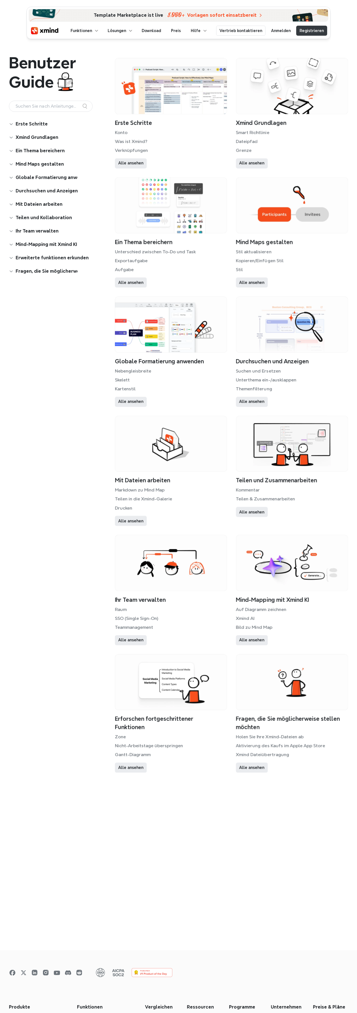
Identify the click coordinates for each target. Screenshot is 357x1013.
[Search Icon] (51, 106)
